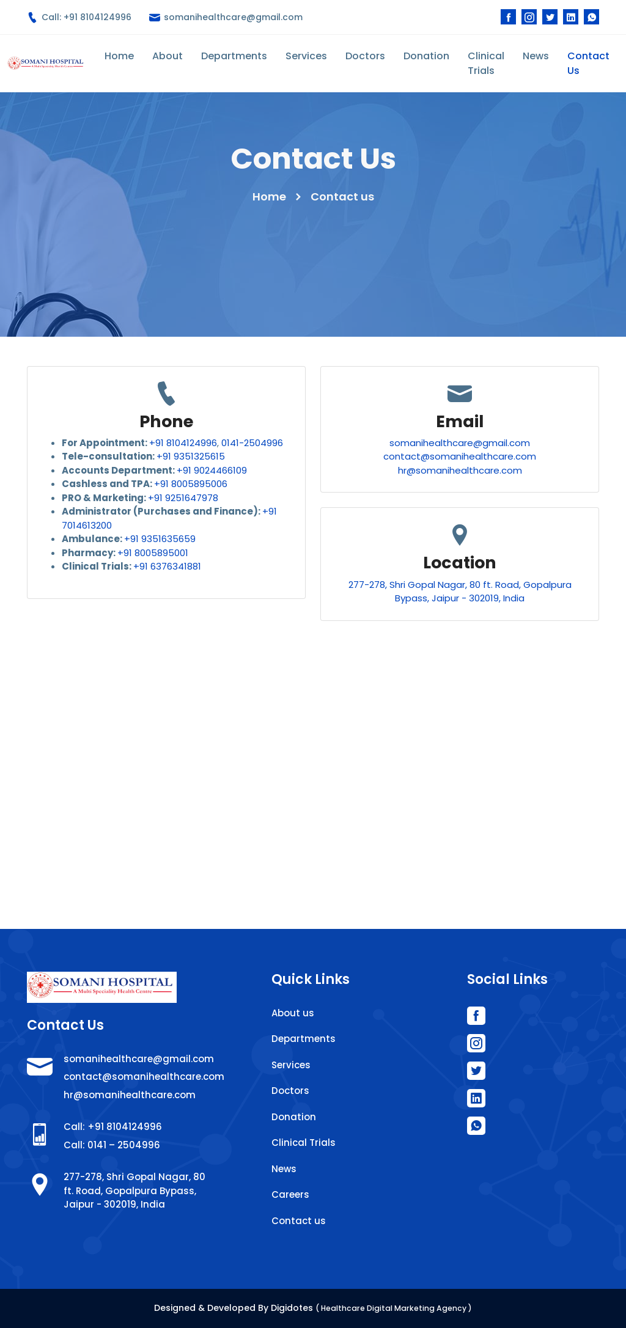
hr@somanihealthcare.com (460, 470)
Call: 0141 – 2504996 (112, 1145)
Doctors (365, 56)
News (536, 56)
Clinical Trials (486, 63)
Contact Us (588, 63)
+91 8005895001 (152, 552)
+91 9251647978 (183, 497)
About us (292, 1013)
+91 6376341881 (167, 566)
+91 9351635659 (160, 538)
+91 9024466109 (212, 470)
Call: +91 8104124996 (79, 17)
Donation (426, 56)
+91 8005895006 (190, 483)
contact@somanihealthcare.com (459, 456)
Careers (290, 1194)
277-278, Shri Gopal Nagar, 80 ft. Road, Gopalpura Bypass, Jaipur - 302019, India (460, 591)
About (167, 56)
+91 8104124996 (183, 442)
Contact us (298, 1220)
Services (306, 56)
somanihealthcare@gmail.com (226, 17)
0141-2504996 (252, 442)
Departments (234, 56)
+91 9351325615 (190, 456)
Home (119, 56)
